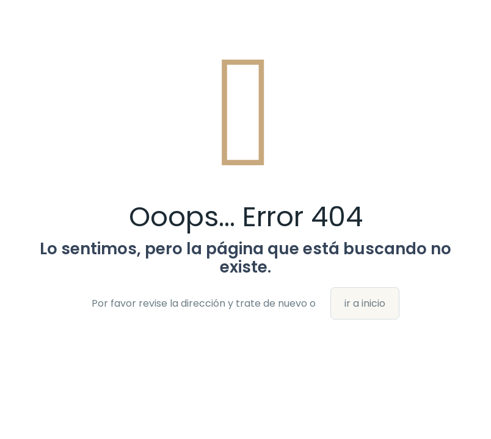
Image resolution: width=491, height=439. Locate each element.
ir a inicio (364, 303)
